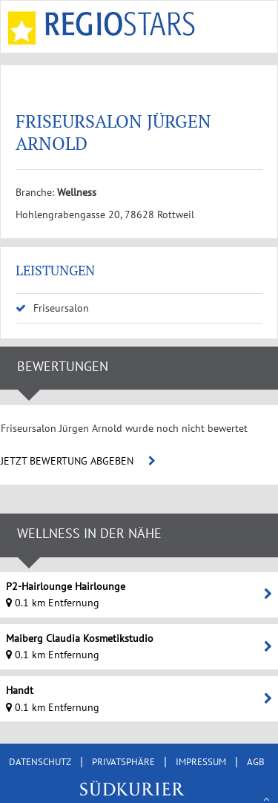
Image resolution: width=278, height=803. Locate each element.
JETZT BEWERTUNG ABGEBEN (78, 461)
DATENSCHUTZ (40, 762)
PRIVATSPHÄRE (123, 762)
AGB (256, 762)
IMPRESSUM (201, 762)
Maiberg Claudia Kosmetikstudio (79, 638)
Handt (19, 690)
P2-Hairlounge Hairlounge (65, 586)
